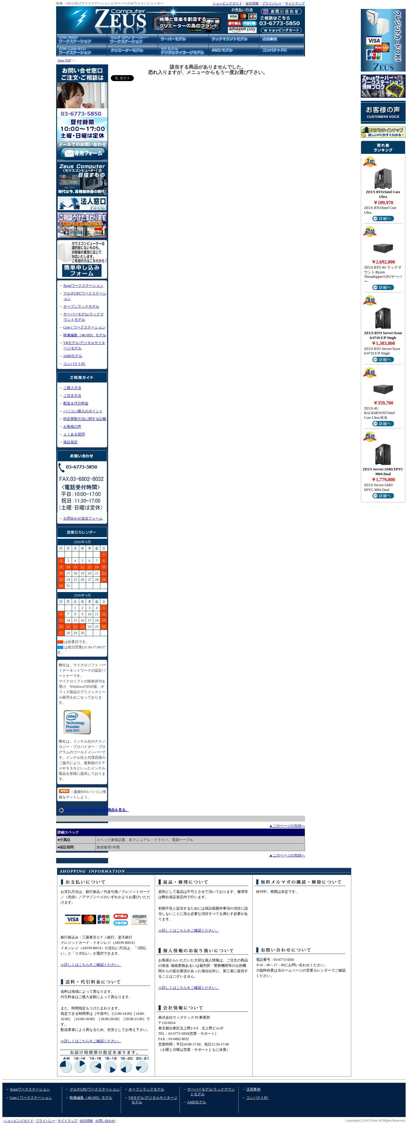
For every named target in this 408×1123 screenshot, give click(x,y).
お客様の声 (72, 427)
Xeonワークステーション (83, 286)
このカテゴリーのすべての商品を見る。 (97, 810)
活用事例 (253, 1089)
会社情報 (252, 3)
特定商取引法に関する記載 (84, 419)
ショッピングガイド (227, 3)
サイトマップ (295, 3)
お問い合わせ (105, 1120)
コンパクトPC (74, 364)
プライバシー (272, 3)
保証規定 (70, 442)
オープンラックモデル (81, 306)
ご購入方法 (72, 388)
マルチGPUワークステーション (95, 1089)
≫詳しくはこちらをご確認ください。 (91, 965)
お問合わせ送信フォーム (83, 518)
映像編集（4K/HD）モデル (84, 335)
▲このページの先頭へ (287, 826)
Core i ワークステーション (84, 327)
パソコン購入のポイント (83, 411)
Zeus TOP (64, 60)
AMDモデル (72, 356)
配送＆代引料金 (75, 403)
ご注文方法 (72, 396)
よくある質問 (74, 434)
